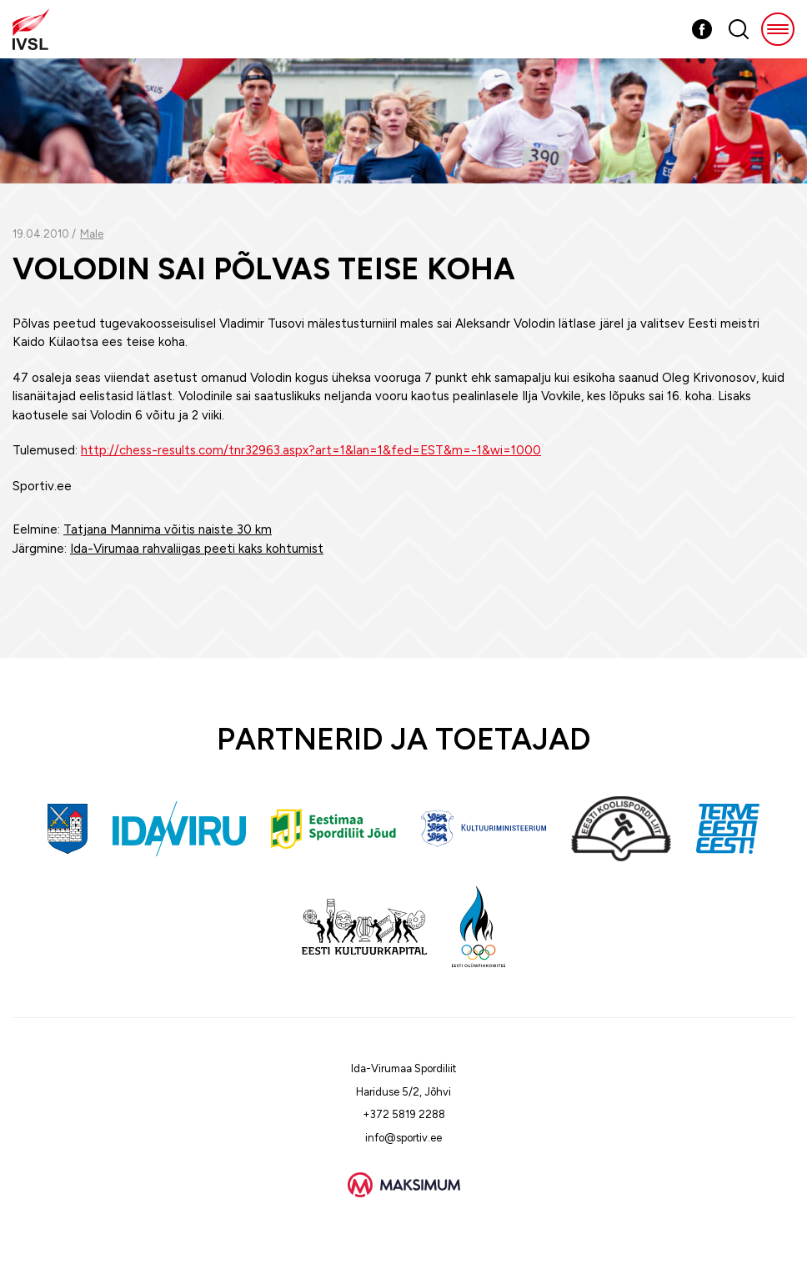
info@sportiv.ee (403, 1137)
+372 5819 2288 (404, 1114)
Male (91, 234)
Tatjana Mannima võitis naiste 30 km (167, 529)
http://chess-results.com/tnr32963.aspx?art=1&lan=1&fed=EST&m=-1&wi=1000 (311, 450)
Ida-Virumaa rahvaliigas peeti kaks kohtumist (196, 548)
